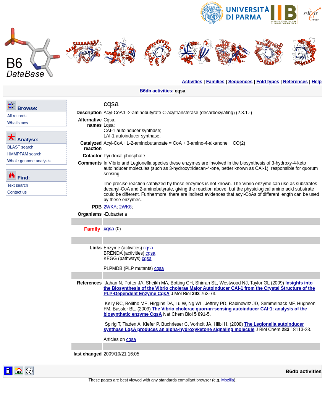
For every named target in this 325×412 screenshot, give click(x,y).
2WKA (109, 207)
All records (16, 115)
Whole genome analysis (28, 160)
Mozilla (228, 380)
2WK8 (125, 207)
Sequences (240, 81)
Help (317, 81)
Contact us (17, 192)
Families (215, 81)
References (295, 81)
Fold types (267, 81)
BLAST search (20, 147)
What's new (17, 122)
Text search (17, 185)
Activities (192, 81)
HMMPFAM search (24, 154)
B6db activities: (157, 91)
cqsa (148, 247)
